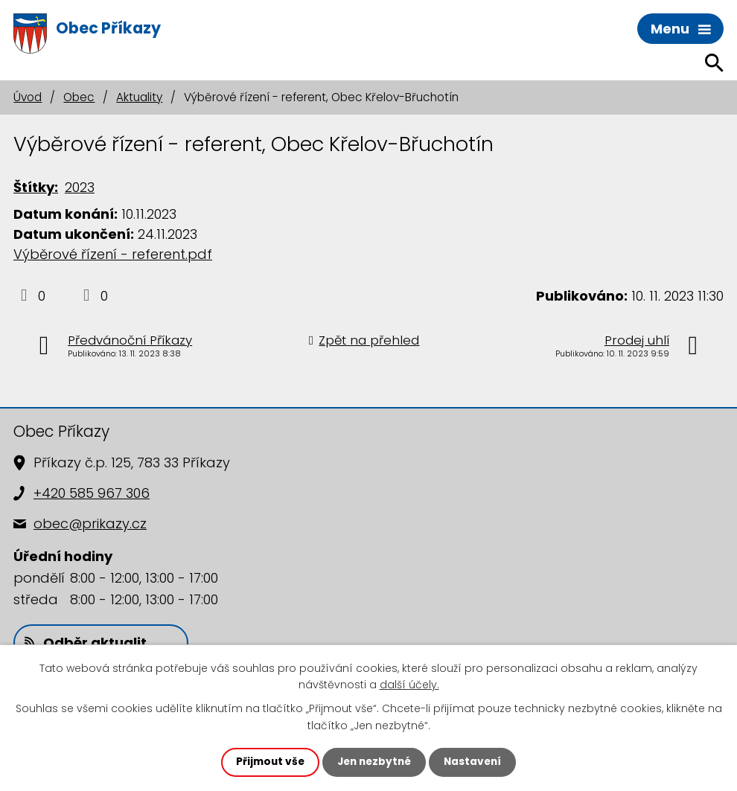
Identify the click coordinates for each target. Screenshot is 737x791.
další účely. (409, 683)
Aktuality (139, 97)
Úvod (27, 97)
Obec (79, 97)
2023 (80, 187)
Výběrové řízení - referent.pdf (112, 254)
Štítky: (35, 187)
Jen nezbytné (374, 762)
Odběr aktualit (86, 642)
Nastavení (475, 762)
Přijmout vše (267, 762)
